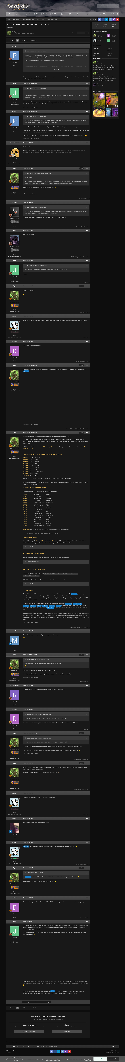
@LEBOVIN (74, 594)
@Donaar (26, 605)
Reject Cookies (113, 1058)
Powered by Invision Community (112, 1052)
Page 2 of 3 (34, 40)
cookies (16, 1059)
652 (14, 192)
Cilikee (14, 818)
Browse (80, 14)
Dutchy (14, 316)
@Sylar (39, 605)
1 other (85, 257)
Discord (44, 14)
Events (72, 14)
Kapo (15, 32)
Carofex (14, 230)
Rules (29, 14)
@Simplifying (50, 607)
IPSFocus (14, 1050)
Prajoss (14, 46)
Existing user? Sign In (103, 14)
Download (20, 14)
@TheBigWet (68, 603)
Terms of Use (87, 1059)
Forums (11, 14)
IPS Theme (8, 1050)
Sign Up (113, 14)
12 (14, 65)
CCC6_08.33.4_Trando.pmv (32, 576)
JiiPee (42, 51)
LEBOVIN (72, 257)
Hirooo (78, 627)
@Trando (33, 605)
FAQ (36, 14)
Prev (11, 40)
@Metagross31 (77, 603)
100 (14, 254)
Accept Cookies (100, 1058)
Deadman (14, 341)
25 (14, 102)
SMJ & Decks (54, 14)
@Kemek (45, 605)
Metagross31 (79, 226)
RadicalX (75, 627)
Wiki (64, 14)
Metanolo (68, 428)
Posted (28, 46)
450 (14, 335)
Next (23, 40)
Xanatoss (14, 202)
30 (14, 226)
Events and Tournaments (27, 33)
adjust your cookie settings (53, 1059)
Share (72, 33)
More (89, 14)
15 (14, 705)
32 (14, 162)
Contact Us (9, 1052)
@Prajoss (26, 371)
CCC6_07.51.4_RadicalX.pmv (54, 573)
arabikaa (68, 257)
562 (14, 361)
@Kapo (52, 991)
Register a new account (29, 1031)
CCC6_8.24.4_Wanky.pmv (70, 573)
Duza (71, 627)
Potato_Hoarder (14, 143)
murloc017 (14, 631)
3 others (85, 627)
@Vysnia (59, 605)
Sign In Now (67, 1031)
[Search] (102, 6)
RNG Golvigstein (14, 685)
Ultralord (72, 428)
